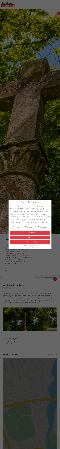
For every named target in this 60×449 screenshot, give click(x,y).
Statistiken (28, 227)
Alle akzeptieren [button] (30, 233)
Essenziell (15, 227)
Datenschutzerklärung (45, 213)
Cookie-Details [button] (23, 247)
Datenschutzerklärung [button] (30, 247)
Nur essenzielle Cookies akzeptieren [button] (30, 242)
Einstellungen (30, 214)
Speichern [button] (30, 237)
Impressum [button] (37, 247)
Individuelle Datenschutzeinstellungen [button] (30, 245)
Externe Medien (42, 227)
